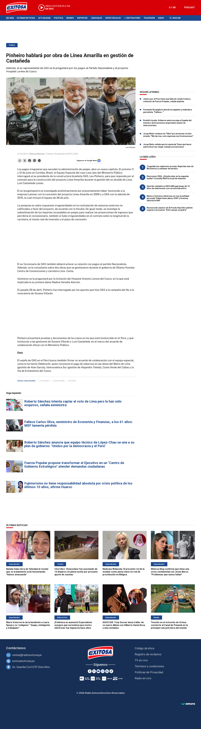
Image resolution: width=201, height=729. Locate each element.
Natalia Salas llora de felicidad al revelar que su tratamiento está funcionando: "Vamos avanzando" (27, 572)
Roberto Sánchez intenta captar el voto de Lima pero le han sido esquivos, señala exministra (73, 403)
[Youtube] (98, 671)
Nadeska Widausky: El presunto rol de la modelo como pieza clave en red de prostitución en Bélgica (123, 572)
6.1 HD (172, 7)
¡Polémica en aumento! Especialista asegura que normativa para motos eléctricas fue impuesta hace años (73, 625)
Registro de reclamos (148, 654)
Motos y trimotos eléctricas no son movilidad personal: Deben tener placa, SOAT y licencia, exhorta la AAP (168, 198)
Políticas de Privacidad (149, 672)
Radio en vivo (143, 678)
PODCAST (189, 7)
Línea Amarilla (58, 381)
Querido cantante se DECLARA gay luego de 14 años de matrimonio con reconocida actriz (168, 187)
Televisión (149, 18)
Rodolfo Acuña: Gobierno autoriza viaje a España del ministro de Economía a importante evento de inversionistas (167, 123)
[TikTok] (111, 671)
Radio (161, 18)
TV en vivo (141, 660)
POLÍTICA (72, 381)
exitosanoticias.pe (23, 661)
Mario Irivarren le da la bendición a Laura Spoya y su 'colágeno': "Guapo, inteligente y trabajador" (28, 625)
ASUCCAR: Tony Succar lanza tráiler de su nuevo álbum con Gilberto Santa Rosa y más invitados (124, 625)
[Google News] (107, 671)
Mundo (70, 18)
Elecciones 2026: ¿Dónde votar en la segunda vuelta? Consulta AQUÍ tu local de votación (168, 177)
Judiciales (96, 18)
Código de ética (144, 648)
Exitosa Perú (133, 18)
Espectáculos (113, 18)
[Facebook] (90, 671)
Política (58, 18)
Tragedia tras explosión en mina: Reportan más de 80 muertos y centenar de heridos (170, 167)
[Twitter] (94, 671)
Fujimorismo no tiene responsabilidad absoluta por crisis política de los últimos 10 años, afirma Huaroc (78, 485)
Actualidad (44, 18)
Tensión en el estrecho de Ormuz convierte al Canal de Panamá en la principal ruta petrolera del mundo (169, 625)
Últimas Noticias (26, 18)
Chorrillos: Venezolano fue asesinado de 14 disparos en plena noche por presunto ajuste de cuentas (76, 572)
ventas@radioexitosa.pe (27, 655)
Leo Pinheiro (44, 381)
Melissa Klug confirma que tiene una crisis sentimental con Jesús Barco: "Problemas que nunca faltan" (170, 572)
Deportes (82, 18)
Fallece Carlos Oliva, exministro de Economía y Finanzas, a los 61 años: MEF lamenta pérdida (78, 423)
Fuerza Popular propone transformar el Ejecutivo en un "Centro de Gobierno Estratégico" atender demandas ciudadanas (74, 464)
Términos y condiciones (149, 666)
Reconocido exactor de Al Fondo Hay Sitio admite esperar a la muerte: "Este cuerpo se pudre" (170, 209)
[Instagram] (103, 671)
